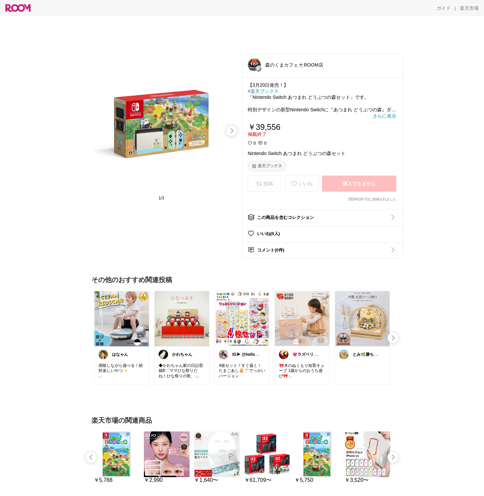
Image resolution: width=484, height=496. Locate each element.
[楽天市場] (469, 8)
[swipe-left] (91, 457)
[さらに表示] (384, 116)
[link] (121, 318)
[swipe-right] (231, 130)
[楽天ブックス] (267, 166)
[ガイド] (444, 8)
